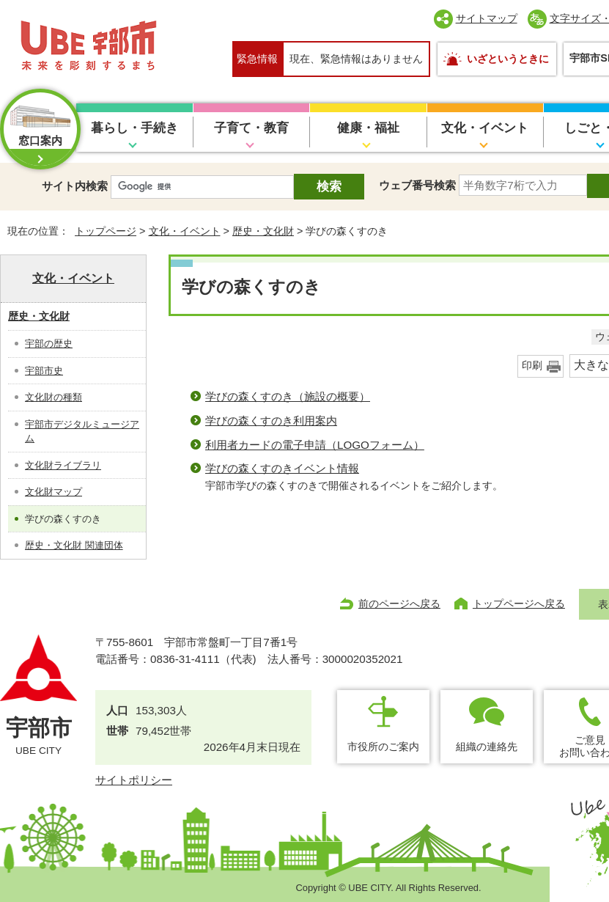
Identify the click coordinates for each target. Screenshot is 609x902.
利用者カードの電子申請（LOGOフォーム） (314, 445)
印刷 (532, 365)
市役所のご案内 (383, 746)
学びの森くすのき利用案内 (271, 420)
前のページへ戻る (399, 603)
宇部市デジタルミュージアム (82, 431)
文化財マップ (53, 491)
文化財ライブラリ (63, 465)
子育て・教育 (251, 128)
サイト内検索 (75, 186)
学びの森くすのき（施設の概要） (287, 396)
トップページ (105, 231)
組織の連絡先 (486, 746)
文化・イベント (484, 128)
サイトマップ (486, 18)
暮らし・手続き (134, 128)
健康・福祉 (368, 128)
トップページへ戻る (519, 603)
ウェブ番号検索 (417, 185)
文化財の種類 (53, 397)
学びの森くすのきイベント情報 (282, 468)
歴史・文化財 (263, 231)
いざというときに (508, 59)
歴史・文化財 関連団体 (74, 545)
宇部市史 (44, 370)
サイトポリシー (133, 780)
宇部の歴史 (49, 343)
